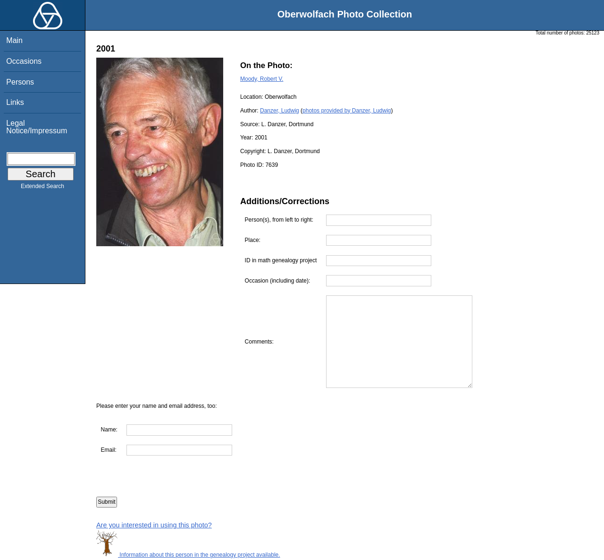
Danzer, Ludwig (279, 110)
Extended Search (42, 188)
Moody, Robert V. (261, 79)
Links (15, 102)
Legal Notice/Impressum (36, 127)
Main (14, 40)
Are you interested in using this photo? (154, 525)
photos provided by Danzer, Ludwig (346, 110)
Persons (20, 82)
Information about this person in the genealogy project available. (188, 554)
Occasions (24, 61)
